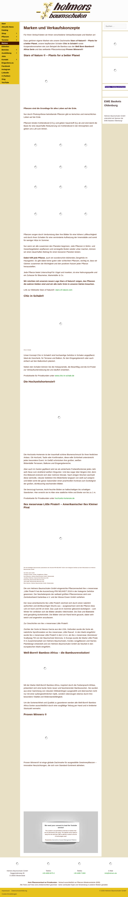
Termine (10, 40)
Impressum (6, 891)
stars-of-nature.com (63, 290)
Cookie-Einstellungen (9, 894)
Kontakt (10, 59)
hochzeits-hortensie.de (64, 498)
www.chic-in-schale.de (64, 376)
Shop (10, 33)
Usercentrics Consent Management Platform (64, 840)
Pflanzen (10, 36)
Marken (5, 43)
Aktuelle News (8, 27)
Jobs (4, 56)
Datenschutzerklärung (19, 891)
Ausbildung (10, 53)
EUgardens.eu (8, 63)
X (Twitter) (6, 76)
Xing (3, 79)
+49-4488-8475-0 (48, 873)
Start (4, 24)
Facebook (6, 66)
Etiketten (5, 46)
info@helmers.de (111, 873)
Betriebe (10, 49)
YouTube (5, 82)
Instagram (6, 69)
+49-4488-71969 (80, 873)
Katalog (5, 30)
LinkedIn (5, 73)
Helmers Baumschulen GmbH (115, 891)
